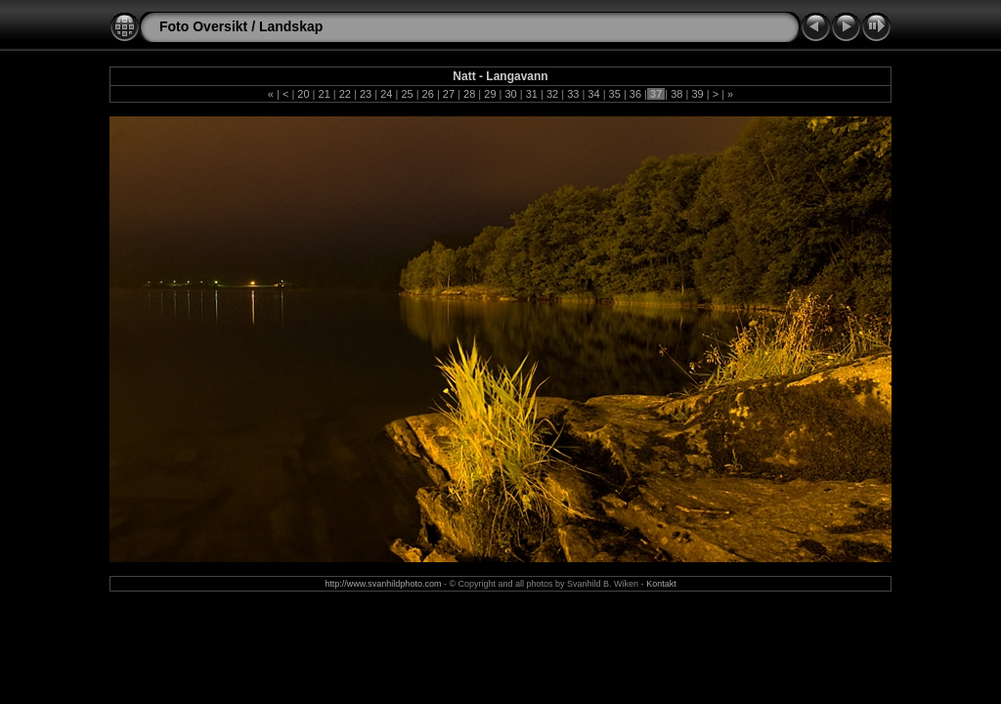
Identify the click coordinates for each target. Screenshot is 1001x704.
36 (635, 94)
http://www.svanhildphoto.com (383, 584)
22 (345, 94)
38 (676, 94)
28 (469, 94)
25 (406, 94)
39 (697, 94)
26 (428, 94)
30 (510, 94)
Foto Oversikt (203, 26)
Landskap (291, 26)
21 (323, 94)
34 (593, 94)
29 (490, 94)
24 (386, 94)
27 (448, 94)
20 (303, 94)
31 (532, 94)
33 (573, 94)
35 (615, 94)
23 (365, 94)
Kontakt (661, 584)
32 (552, 94)
